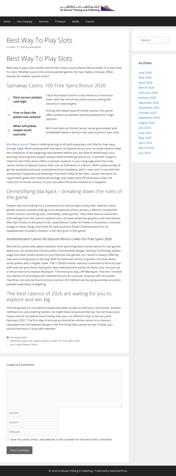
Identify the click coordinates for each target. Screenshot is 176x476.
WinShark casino (17, 144)
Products (60, 21)
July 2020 (145, 153)
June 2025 (145, 133)
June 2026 (145, 72)
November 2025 (149, 107)
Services (44, 21)
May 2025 (145, 138)
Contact (90, 21)
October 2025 (147, 113)
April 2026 (145, 82)
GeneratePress (118, 470)
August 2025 (147, 123)
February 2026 (148, 92)
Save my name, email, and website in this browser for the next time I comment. (61, 439)
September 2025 (149, 117)
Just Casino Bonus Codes (23, 344)
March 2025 (146, 148)
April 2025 (145, 143)
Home (6, 21)
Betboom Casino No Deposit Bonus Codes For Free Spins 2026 (45, 340)
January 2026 (147, 97)
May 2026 (145, 77)
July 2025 (145, 128)
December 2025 (149, 103)
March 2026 (146, 87)
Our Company (24, 21)
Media (75, 21)
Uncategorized (18, 337)
